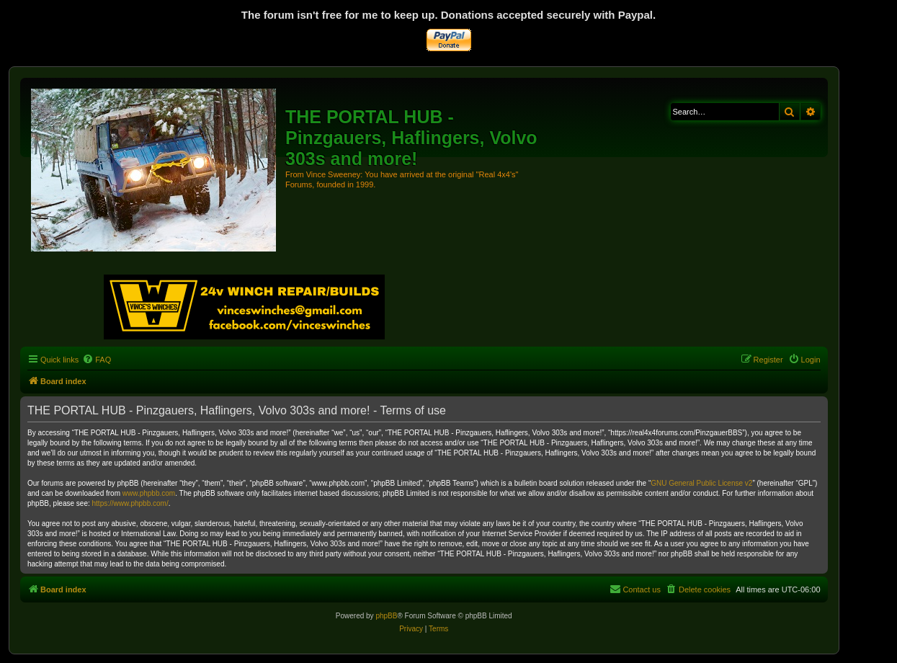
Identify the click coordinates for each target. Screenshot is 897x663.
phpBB (386, 616)
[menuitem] (96, 359)
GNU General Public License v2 (701, 483)
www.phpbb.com (148, 493)
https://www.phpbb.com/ (130, 503)
